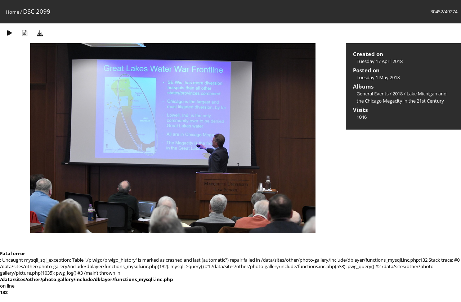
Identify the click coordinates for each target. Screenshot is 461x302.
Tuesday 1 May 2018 (378, 77)
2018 (398, 93)
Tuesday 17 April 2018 (380, 61)
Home (12, 12)
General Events (373, 93)
